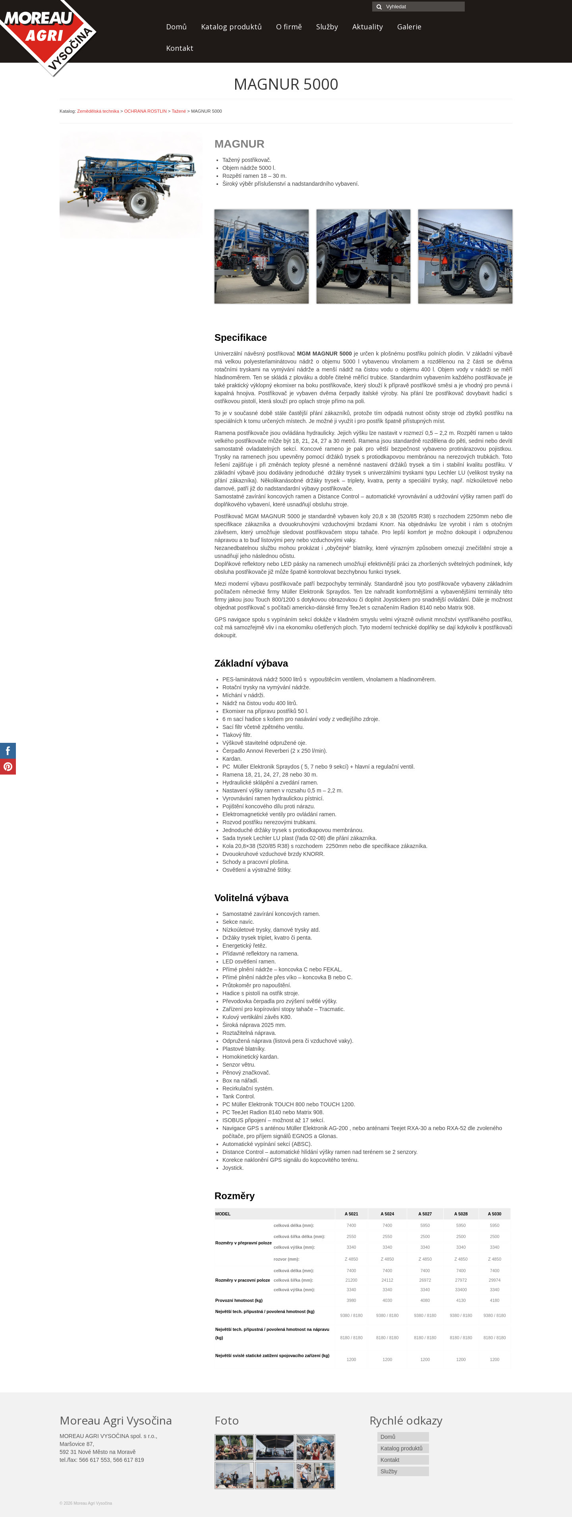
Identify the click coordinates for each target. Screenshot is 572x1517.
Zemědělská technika (98, 111)
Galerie (409, 26)
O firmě (289, 26)
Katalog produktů (231, 26)
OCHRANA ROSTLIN (145, 111)
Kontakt (179, 48)
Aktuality (367, 26)
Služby (327, 26)
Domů (176, 26)
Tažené (179, 111)
